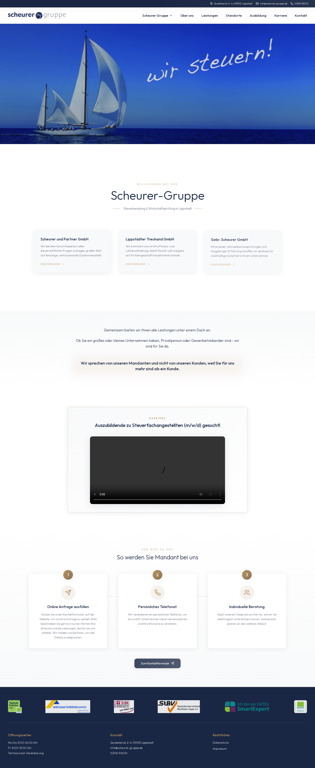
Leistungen (209, 15)
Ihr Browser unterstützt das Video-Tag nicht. (157, 470)
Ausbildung (258, 15)
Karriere (280, 15)
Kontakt (301, 15)
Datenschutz (221, 742)
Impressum (220, 748)
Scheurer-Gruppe (157, 15)
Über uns (187, 15)
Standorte (234, 15)
